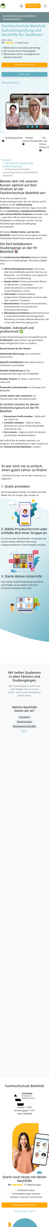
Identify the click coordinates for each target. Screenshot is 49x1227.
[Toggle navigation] (45, 6)
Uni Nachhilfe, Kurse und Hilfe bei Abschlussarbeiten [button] (19, 17)
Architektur (24, 717)
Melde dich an (33, 5)
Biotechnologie (24, 721)
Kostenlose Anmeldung (24, 65)
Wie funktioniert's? (11, 82)
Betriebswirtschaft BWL (24, 726)
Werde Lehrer (24, 74)
